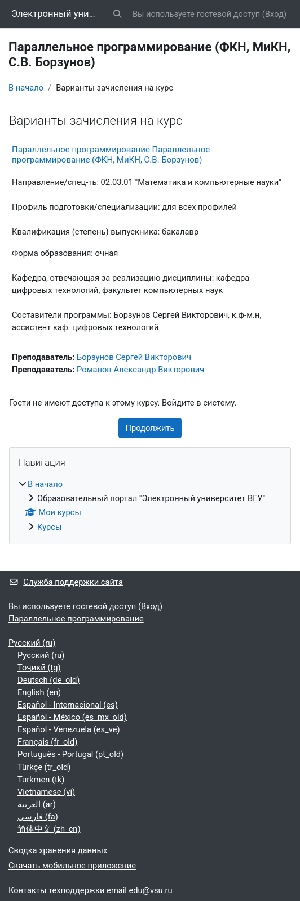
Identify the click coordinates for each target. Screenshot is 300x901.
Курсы (49, 527)
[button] (118, 14)
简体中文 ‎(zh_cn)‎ (49, 829)
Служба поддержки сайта (65, 582)
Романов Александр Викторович (140, 369)
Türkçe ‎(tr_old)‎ (43, 767)
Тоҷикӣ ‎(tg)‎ (39, 668)
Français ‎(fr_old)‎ (47, 742)
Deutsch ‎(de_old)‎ (48, 680)
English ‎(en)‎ (39, 692)
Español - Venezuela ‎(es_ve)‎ (68, 729)
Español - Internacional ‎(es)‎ (67, 705)
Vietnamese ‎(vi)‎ (46, 792)
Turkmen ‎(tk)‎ (40, 779)
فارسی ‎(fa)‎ (37, 817)
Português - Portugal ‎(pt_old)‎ (70, 754)
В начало (25, 88)
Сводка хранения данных (57, 850)
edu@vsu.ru (151, 890)
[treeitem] (150, 505)
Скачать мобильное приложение (72, 866)
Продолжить (150, 428)
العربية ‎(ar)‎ (36, 804)
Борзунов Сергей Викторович (134, 357)
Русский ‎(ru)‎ (31, 643)
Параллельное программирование (76, 619)
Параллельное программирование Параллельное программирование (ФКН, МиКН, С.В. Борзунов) (111, 155)
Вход (274, 14)
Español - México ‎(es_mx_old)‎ (72, 717)
